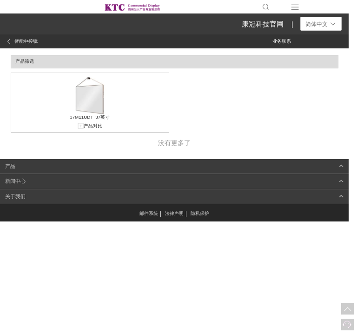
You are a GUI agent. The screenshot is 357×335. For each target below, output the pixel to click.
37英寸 (102, 117)
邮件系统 (148, 213)
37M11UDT (81, 117)
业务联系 (281, 41)
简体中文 (321, 24)
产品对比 (93, 125)
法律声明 (174, 213)
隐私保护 (200, 213)
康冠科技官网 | (267, 24)
